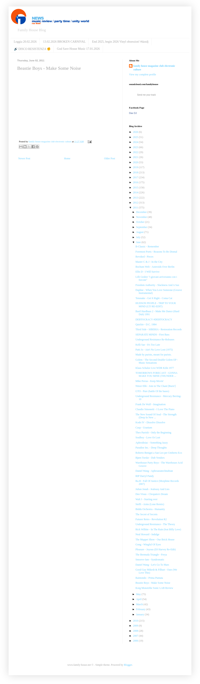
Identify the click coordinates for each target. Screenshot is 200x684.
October (140, 221)
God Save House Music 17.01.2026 (78, 48)
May (139, 594)
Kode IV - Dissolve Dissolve (150, 422)
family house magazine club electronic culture (154, 67)
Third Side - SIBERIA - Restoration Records (158, 329)
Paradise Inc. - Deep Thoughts (151, 447)
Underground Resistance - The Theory (155, 524)
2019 (136, 167)
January (140, 614)
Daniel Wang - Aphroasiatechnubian (154, 470)
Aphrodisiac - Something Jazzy (151, 442)
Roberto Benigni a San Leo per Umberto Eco (158, 452)
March (139, 604)
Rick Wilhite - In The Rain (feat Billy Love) (158, 529)
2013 (136, 197)
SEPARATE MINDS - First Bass (152, 334)
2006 (136, 640)
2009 (136, 625)
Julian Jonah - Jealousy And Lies (152, 489)
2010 (136, 620)
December (141, 212)
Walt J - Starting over (146, 499)
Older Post (109, 158)
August (140, 232)
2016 (136, 182)
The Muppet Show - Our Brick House (154, 539)
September (142, 227)
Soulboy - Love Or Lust (147, 437)
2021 (136, 157)
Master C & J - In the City (149, 261)
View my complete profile (142, 74)
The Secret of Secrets (146, 514)
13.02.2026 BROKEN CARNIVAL (64, 41)
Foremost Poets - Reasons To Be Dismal (156, 251)
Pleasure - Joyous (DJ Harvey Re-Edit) (155, 549)
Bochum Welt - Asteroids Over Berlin (154, 266)
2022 (136, 152)
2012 (136, 202)
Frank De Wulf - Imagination (150, 404)
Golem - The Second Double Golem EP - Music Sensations (156, 361)
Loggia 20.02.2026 (25, 41)
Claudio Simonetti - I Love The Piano (154, 409)
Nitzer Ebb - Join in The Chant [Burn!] (155, 386)
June (139, 242)
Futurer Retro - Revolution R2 (151, 519)
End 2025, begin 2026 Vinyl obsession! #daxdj (120, 41)
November (142, 217)
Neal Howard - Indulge (147, 534)
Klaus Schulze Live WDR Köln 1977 (154, 367)
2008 (136, 630)
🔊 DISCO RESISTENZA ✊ (32, 49)
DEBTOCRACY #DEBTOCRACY (153, 319)
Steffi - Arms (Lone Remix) (149, 504)
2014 (136, 192)
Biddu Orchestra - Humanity (150, 509)
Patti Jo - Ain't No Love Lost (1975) (154, 349)
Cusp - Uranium (143, 427)
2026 (136, 131)
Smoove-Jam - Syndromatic (149, 559)
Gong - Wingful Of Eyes (148, 544)
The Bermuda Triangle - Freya (151, 554)
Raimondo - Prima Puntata (149, 577)
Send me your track (146, 95)
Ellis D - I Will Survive (147, 271)
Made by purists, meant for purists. (153, 354)
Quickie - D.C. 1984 (146, 324)
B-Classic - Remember (147, 246)
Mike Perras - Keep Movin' (149, 381)
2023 (136, 147)
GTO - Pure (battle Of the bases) (152, 391)
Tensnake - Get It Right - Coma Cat (153, 298)
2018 (136, 172)
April (139, 599)
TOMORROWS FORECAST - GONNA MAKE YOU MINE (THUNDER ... (156, 374)
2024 (136, 142)
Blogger (128, 664)
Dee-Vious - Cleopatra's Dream (151, 494)
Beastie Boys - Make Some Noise (152, 582)
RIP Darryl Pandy (144, 476)
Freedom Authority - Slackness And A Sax (157, 285)
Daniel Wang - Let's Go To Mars (152, 564)
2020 (136, 162)
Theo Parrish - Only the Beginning (153, 432)
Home (67, 158)
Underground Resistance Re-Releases (154, 339)
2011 (136, 207)
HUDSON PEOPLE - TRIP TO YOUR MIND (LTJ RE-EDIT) (155, 305)
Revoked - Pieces (144, 256)
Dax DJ (133, 113)
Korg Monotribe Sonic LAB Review (154, 587)
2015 (136, 187)
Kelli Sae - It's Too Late (147, 344)
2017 (136, 177)
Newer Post (24, 158)
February (141, 609)
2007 (136, 635)
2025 (136, 137)
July (138, 237)
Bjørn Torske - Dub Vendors (150, 457)
